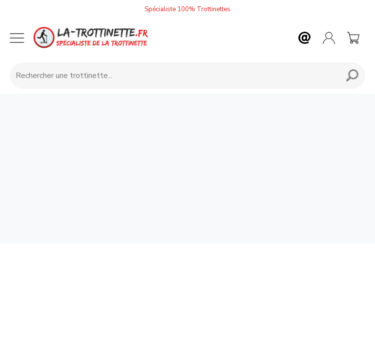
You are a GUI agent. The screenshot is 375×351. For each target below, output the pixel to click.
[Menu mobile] (17, 38)
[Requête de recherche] (173, 75)
